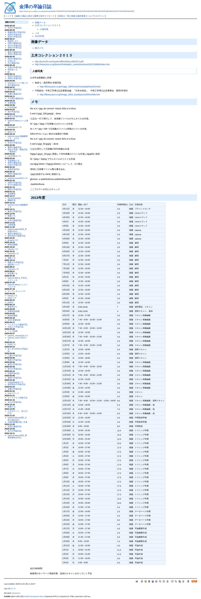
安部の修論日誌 (15, 426)
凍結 (24, 16)
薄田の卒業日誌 (15, 47)
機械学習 (12, 200)
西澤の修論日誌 (15, 59)
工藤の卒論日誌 (15, 355)
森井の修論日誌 (15, 52)
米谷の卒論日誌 (15, 143)
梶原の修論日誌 (15, 89)
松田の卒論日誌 (15, 165)
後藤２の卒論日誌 (15, 262)
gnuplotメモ (13, 240)
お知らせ (12, 61)
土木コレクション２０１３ (48, 25)
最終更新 (81, 16)
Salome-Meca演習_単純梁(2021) (17, 230)
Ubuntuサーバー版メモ (18, 83)
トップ (8, 16)
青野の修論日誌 (15, 163)
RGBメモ (12, 344)
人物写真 (44, 29)
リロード (50, 16)
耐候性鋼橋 (13, 244)
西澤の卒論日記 (15, 76)
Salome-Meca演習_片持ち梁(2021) (17, 418)
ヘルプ (91, 16)
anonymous (16, 593)
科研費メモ (13, 273)
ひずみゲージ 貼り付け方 (17, 412)
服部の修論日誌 (15, 147)
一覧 (67, 16)
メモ (37, 33)
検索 (73, 16)
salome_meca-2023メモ (17, 339)
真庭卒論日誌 (14, 169)
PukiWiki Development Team (34, 596)
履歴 (36, 16)
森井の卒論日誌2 (15, 116)
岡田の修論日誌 (15, 174)
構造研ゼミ (13, 307)
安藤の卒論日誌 (15, 389)
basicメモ (12, 298)
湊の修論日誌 (14, 85)
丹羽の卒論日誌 (15, 28)
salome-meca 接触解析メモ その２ (18, 137)
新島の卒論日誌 (15, 36)
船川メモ (39, 48)
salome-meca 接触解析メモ (18, 206)
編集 (18, 16)
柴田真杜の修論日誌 (16, 236)
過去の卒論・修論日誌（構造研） (17, 150)
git (9, 72)
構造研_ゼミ (13, 41)
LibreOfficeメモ (14, 156)
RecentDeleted (14, 198)
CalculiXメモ (13, 269)
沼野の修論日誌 (15, 43)
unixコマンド (13, 393)
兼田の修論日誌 (15, 233)
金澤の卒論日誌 (35, 6)
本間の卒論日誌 (15, 34)
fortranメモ (12, 296)
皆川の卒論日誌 (15, 369)
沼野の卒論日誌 (15, 182)
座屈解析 (12, 194)
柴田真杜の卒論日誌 (16, 384)
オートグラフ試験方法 (17, 398)
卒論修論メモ (14, 160)
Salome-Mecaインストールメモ (18, 285)
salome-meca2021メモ (18, 178)
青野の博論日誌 (15, 54)
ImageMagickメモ (15, 382)
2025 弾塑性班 (14, 320)
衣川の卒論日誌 (15, 45)
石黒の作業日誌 (15, 67)
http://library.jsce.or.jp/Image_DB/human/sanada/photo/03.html (70, 86)
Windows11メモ (15, 127)
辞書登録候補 (14, 311)
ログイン (100, 16)
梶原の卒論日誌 (15, 360)
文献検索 (12, 225)
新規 (61, 16)
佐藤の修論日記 (15, 94)
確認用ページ (14, 264)
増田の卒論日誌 (15, 78)
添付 (42, 16)
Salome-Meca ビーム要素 (18, 121)
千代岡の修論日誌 (15, 98)
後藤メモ (12, 216)
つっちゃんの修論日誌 (17, 324)
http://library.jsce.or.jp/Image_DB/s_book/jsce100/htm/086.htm (70, 94)
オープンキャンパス (16, 291)
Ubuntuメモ (13, 249)
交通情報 (12, 103)
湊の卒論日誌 (14, 112)
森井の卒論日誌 (15, 211)
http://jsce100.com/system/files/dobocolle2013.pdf (59, 61)
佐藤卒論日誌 (14, 373)
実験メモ (12, 258)
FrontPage (12, 107)
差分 (30, 16)
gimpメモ (12, 132)
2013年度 (39, 36)
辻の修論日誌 (14, 63)
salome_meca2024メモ (18, 335)
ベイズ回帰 (13, 331)
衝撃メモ (12, 407)
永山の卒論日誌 (15, 402)
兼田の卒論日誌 (15, 364)
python (11, 302)
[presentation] (70, 108)
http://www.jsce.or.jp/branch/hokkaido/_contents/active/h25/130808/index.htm (72, 64)
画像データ (40, 22)
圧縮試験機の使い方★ (17, 422)
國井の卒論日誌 (15, 189)
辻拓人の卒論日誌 (15, 327)
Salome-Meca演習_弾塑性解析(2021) (17, 436)
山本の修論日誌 (15, 220)
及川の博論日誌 (15, 431)
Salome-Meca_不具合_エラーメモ (18, 279)
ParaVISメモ (13, 253)
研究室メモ (13, 70)
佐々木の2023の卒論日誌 (18, 350)
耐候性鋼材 (13, 315)
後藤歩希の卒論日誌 (16, 32)
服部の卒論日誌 (15, 378)
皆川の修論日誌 (15, 185)
